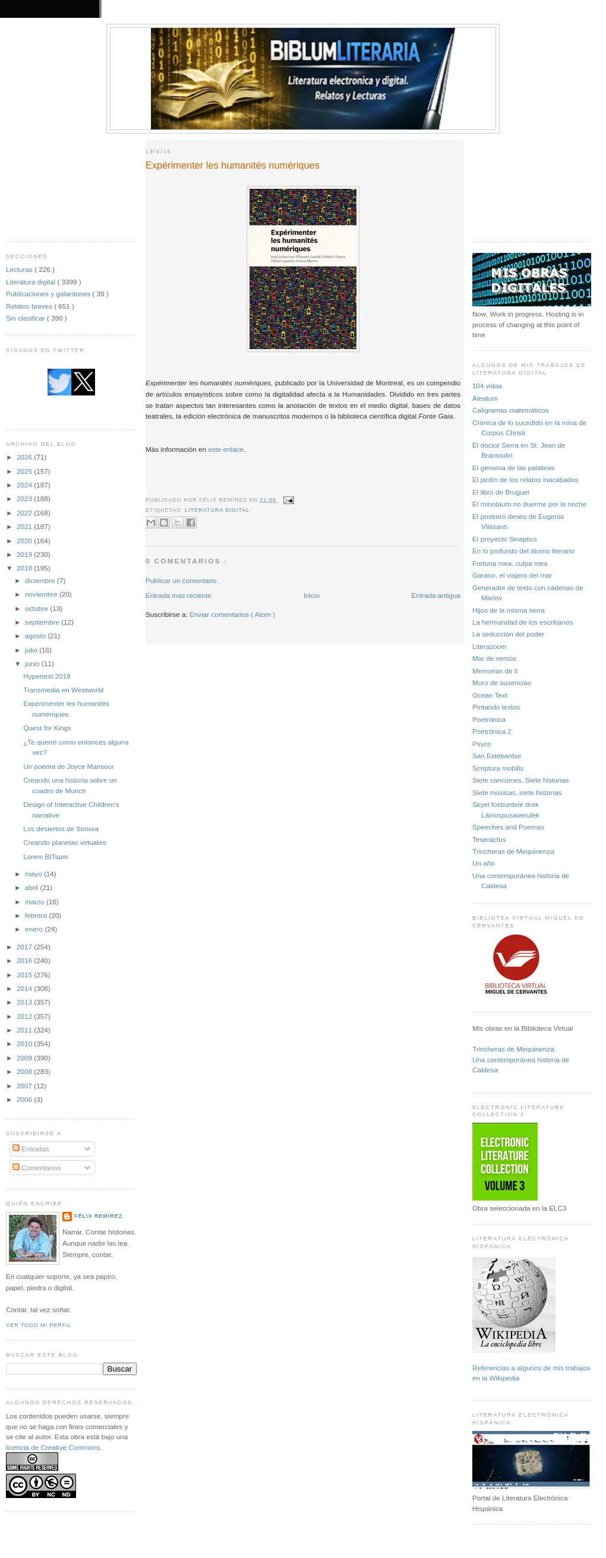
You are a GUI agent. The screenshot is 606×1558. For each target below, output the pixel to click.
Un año (483, 863)
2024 (25, 485)
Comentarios (36, 1167)
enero (35, 929)
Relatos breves (30, 306)
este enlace (226, 449)
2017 (25, 947)
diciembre (41, 580)
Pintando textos (496, 707)
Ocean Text (489, 695)
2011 (25, 1030)
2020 (25, 540)
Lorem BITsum (45, 856)
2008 (25, 1071)
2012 (25, 1016)
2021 (25, 526)
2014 (25, 988)
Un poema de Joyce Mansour (68, 766)
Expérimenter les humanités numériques (233, 165)
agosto (36, 635)
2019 (25, 554)
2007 (25, 1086)
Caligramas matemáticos (510, 410)
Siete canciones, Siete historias (520, 780)
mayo (34, 874)
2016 (25, 960)
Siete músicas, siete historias (517, 792)
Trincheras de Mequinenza (513, 851)
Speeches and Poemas (508, 827)
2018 (25, 568)
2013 (25, 1002)
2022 (25, 513)
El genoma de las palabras (513, 467)
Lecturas (20, 269)
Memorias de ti (495, 670)
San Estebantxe (497, 755)
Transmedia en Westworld (63, 690)
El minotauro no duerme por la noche (529, 504)
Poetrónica (489, 719)
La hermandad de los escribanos (522, 622)
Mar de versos (494, 658)
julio (32, 650)
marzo (35, 901)
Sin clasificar (26, 318)
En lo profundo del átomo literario (523, 551)
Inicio (312, 595)
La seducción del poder (508, 634)
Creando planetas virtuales (64, 842)
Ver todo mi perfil (39, 1325)
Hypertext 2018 (46, 676)
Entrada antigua (435, 595)
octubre (37, 608)
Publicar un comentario (181, 580)
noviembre (42, 594)
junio (33, 663)
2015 (25, 974)
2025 (25, 471)
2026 (25, 457)
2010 (25, 1043)
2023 (25, 498)
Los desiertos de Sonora (61, 828)
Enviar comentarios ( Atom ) (232, 614)
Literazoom (489, 646)
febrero (37, 915)
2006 (25, 1099)
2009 (25, 1058)
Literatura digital (31, 282)
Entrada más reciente (179, 595)
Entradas (30, 1148)
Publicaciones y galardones (49, 293)
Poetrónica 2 (492, 731)
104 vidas (487, 386)
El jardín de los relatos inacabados (525, 479)
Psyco (481, 744)
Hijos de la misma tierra (508, 610)
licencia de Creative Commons (53, 1447)
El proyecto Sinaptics (504, 539)
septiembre (43, 622)
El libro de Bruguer (501, 492)
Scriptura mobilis (497, 768)
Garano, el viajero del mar (512, 575)
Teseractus (489, 839)
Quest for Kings (47, 728)
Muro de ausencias (501, 682)
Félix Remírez (98, 1216)
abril (32, 887)
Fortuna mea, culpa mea (510, 563)
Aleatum (485, 398)
